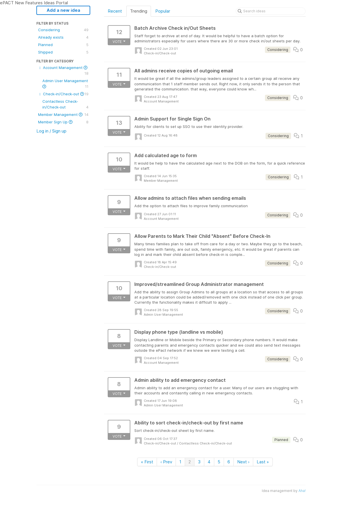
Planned (63, 45)
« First (147, 461)
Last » (263, 461)
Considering (63, 30)
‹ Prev (166, 461)
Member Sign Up (63, 122)
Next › (243, 461)
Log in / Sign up (51, 131)
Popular (162, 11)
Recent (115, 11)
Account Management (63, 70)
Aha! (302, 491)
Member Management (63, 114)
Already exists (63, 37)
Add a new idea (63, 10)
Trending (138, 11)
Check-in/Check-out (63, 94)
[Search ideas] (271, 11)
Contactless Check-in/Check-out (65, 104)
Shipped (63, 52)
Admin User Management (65, 83)
